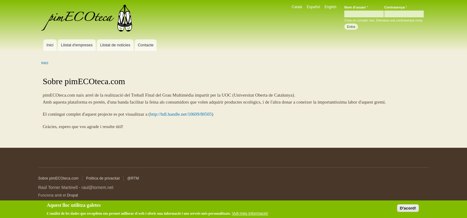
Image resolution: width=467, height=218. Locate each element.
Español (313, 7)
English (330, 7)
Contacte (146, 45)
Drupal (72, 195)
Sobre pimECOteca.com (58, 178)
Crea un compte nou (359, 20)
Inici (49, 45)
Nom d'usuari (356, 7)
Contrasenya (395, 7)
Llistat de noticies (115, 45)
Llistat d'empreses (76, 45)
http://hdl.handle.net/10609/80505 (181, 114)
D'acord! (408, 209)
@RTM (133, 178)
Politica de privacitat (103, 178)
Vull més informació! (250, 215)
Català (297, 7)
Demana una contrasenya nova (399, 20)
